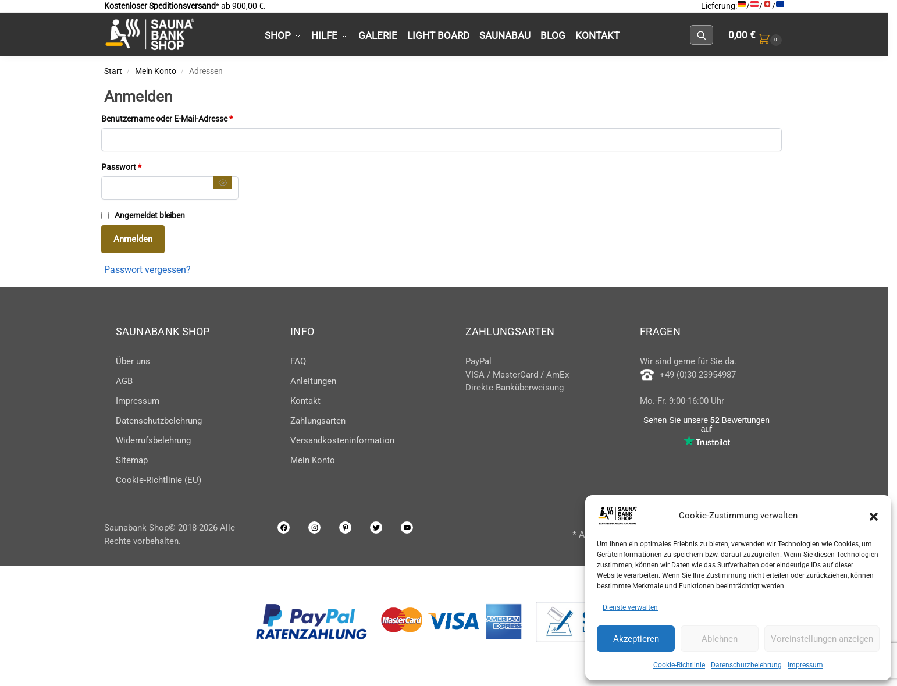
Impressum (805, 665)
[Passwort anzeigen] (222, 182)
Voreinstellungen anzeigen (822, 639)
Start (113, 71)
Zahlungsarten (318, 420)
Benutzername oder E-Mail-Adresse (187, 117)
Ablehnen (720, 639)
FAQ (298, 361)
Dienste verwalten (630, 607)
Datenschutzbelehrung (746, 665)
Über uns (133, 361)
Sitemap (132, 460)
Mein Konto (155, 71)
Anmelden (132, 239)
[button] (874, 515)
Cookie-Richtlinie (679, 665)
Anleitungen (313, 381)
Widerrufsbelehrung (153, 440)
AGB (124, 381)
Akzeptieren (636, 639)
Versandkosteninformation (342, 440)
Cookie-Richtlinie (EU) (158, 480)
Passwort (142, 166)
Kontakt (305, 401)
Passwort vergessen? (147, 269)
